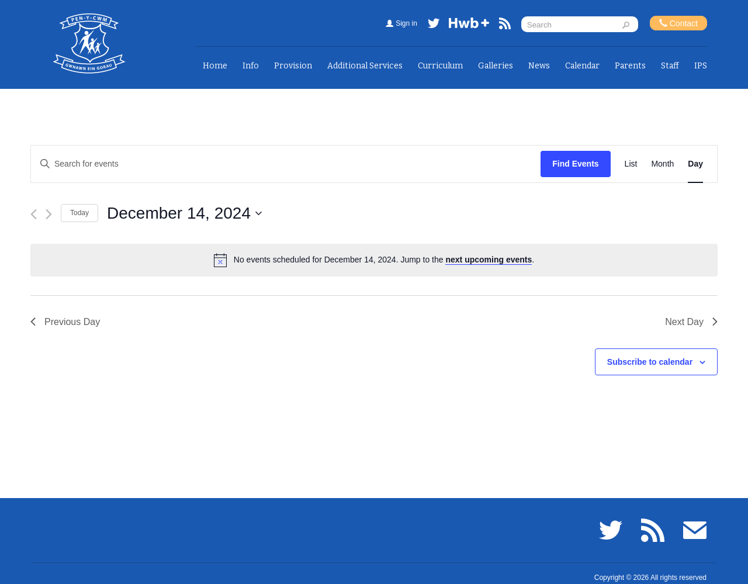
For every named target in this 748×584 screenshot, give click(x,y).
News (539, 66)
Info (251, 66)
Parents (630, 66)
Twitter (433, 25)
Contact (678, 23)
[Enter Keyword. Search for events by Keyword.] (286, 164)
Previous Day (65, 322)
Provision (293, 66)
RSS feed (505, 25)
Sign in (406, 23)
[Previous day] (33, 214)
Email (695, 530)
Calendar (582, 66)
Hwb (469, 25)
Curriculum (440, 66)
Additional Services (365, 66)
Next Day (691, 322)
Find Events (575, 163)
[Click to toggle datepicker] (184, 213)
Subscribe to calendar (649, 362)
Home (215, 66)
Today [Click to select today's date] (79, 213)
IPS (700, 66)
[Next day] (49, 214)
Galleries (495, 66)
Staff (670, 66)
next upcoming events (488, 259)
